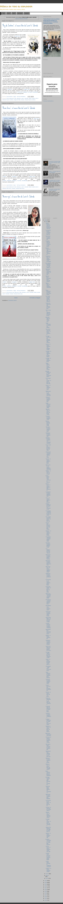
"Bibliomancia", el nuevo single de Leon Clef (48, 393)
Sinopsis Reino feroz (20, 188)
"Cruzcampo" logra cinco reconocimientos (48, 668)
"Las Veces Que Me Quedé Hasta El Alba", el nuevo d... (48, 299)
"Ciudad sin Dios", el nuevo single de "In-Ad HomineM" (48, 259)
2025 (46, 880)
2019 (46, 891)
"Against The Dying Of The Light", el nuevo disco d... (48, 829)
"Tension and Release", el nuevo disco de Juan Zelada (48, 526)
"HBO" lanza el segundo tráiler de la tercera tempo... (48, 313)
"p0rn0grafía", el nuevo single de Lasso (48, 607)
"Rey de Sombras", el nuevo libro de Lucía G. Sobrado (20, 25)
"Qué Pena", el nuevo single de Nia (48, 238)
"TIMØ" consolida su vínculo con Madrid (48, 325)
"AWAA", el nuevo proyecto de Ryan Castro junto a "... (48, 662)
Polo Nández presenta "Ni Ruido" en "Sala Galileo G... (48, 265)
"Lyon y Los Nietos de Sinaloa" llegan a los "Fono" (48, 648)
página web (26, 89)
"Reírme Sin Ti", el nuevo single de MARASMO (48, 467)
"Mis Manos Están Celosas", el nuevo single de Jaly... (48, 747)
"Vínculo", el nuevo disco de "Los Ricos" (48, 694)
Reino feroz (8, 188)
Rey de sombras (9, 99)
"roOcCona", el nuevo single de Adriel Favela (48, 613)
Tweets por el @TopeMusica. (48, 100)
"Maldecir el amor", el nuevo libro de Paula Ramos (48, 729)
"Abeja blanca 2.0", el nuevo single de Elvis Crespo (48, 366)
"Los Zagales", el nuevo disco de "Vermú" (48, 551)
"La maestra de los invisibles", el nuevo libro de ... (48, 232)
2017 (46, 894)
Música (8, 13)
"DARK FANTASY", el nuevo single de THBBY (48, 405)
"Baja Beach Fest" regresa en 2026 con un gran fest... (48, 754)
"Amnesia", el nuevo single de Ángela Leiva (48, 681)
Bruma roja (11, 292)
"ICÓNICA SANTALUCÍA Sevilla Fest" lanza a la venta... (48, 722)
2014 (46, 900)
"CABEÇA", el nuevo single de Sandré (48, 870)
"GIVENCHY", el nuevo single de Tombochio (48, 575)
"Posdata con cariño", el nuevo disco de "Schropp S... (48, 822)
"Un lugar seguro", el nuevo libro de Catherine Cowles (48, 655)
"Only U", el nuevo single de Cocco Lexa (48, 387)
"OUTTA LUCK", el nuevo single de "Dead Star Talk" (48, 849)
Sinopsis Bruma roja (18, 293)
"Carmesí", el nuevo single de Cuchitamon (48, 715)
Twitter (4, 176)
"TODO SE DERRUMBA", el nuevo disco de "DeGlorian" (48, 701)
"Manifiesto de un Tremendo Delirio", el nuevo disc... (48, 272)
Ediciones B (11, 98)
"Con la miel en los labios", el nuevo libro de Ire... (48, 803)
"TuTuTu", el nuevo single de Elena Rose (48, 461)
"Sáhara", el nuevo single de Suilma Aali (48, 835)
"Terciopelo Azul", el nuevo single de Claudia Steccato (54, 181)
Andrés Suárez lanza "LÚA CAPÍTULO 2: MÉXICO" (48, 479)
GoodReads (35, 92)
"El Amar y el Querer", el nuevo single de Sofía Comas (48, 739)
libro (15, 98)
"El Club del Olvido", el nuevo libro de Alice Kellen (48, 589)
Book (8, 98)
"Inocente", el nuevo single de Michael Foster (48, 545)
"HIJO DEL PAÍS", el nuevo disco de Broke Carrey (48, 412)
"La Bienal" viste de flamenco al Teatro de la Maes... (48, 709)
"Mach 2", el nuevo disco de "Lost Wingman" (54, 172)
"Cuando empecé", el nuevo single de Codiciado (48, 625)
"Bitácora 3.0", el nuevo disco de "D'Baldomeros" (48, 767)
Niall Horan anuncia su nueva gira (48, 734)
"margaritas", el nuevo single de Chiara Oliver (48, 539)
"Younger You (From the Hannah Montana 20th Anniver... (48, 339)
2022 (46, 886)
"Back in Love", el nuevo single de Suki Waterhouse (48, 487)
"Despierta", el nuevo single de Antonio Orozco (48, 642)
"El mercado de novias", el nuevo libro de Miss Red (48, 381)
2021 (46, 887)
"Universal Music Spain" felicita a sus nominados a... (48, 789)
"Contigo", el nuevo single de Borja (48, 360)
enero (47, 878)
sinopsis (22, 99)
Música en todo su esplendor (16, 6)
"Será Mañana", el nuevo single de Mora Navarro (48, 675)
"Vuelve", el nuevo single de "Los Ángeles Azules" (48, 347)
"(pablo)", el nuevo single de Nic (48, 637)
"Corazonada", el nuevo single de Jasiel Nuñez (48, 582)
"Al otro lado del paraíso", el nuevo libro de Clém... (48, 447)
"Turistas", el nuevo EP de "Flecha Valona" (48, 809)
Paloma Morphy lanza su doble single (48, 423)
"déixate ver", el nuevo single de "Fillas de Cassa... (48, 815)
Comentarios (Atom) (12, 300)
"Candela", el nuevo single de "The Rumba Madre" (48, 354)
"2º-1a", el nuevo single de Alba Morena (48, 500)
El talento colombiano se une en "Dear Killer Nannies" (48, 842)
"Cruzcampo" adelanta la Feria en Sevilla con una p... (48, 513)
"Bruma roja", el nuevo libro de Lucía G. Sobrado (18, 196)
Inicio (4, 13)
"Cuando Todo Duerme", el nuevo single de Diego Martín (48, 856)
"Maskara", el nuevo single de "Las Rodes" (48, 760)
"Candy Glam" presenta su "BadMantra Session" (48, 864)
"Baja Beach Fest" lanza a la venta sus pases (48, 631)
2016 (46, 896)
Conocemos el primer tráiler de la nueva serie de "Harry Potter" (54, 162)
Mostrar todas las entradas (21, 18)
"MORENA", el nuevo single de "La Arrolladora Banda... (48, 440)
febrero (47, 875)
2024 (46, 882)
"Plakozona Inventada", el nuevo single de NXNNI (48, 595)
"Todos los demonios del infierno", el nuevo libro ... (48, 306)
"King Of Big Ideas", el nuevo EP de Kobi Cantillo (48, 619)
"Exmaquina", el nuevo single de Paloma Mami (48, 601)
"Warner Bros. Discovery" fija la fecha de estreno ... (48, 279)
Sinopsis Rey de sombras (30, 99)
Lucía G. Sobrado (24, 98)
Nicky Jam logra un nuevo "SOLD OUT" (48, 319)
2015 (46, 898)
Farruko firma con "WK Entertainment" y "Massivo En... (48, 251)
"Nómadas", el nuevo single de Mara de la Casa (48, 563)
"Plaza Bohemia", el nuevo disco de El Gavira (48, 292)
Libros (13, 13)
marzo (47, 873)
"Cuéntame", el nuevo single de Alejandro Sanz (48, 494)
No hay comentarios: (21, 96)
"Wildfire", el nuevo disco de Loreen (48, 472)
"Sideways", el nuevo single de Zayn (48, 434)
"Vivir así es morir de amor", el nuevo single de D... (48, 332)
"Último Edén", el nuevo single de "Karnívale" (48, 286)
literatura (19, 98)
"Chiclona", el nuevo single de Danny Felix (48, 399)
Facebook (20, 92)
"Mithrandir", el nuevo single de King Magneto (48, 796)
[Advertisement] (52, 112)
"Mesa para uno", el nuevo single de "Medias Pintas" (48, 569)
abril (47, 221)
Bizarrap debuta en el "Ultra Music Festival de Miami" (48, 374)
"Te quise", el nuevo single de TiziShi (48, 418)
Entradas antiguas (35, 298)
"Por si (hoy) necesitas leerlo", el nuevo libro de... (48, 519)
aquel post (17, 36)
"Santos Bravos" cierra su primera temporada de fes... (48, 226)
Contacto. (27, 13)
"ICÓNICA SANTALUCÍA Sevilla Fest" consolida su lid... (48, 506)
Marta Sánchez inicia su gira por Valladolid (48, 773)
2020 (46, 889)
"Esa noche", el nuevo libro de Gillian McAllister (54, 190)
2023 (46, 884)
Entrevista (20, 13)
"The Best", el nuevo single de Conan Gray (48, 429)
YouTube (30, 92)
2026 (46, 220)
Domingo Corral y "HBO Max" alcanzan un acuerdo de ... (48, 781)
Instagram (9, 89)
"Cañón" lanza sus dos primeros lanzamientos (48, 688)
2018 (46, 893)
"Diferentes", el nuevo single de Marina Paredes (48, 557)
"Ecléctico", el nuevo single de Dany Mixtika (48, 533)
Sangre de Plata (17, 99)
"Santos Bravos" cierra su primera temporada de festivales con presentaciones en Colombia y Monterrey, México (51, 21)
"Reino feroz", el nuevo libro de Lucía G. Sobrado (18, 108)
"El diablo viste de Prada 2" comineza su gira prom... (48, 243)
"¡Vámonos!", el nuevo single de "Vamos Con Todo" (48, 454)
